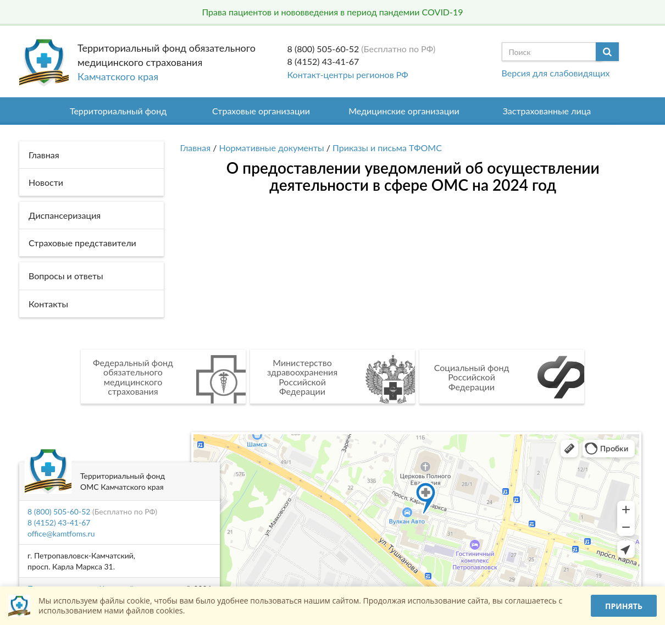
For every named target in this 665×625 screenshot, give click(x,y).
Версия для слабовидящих (556, 73)
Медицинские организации (403, 111)
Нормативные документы (271, 147)
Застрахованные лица (547, 111)
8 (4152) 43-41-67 (323, 61)
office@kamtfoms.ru (61, 533)
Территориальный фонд (118, 111)
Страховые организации (261, 111)
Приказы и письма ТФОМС (387, 147)
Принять (623, 606)
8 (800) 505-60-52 (323, 48)
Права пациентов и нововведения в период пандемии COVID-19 (332, 12)
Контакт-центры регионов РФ (347, 74)
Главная (195, 147)
